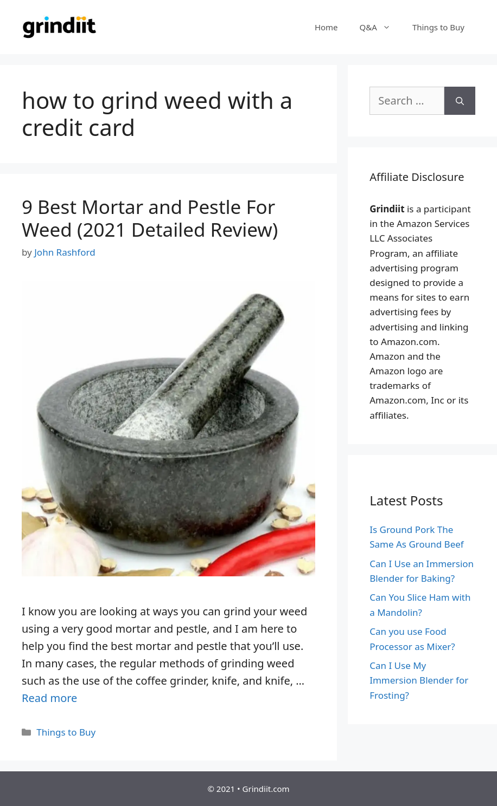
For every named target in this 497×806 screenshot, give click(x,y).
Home (326, 27)
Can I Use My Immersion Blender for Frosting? (418, 680)
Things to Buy (438, 27)
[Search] (459, 101)
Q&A (381, 27)
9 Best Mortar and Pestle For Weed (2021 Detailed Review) (150, 218)
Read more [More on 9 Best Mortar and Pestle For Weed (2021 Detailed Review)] (49, 698)
